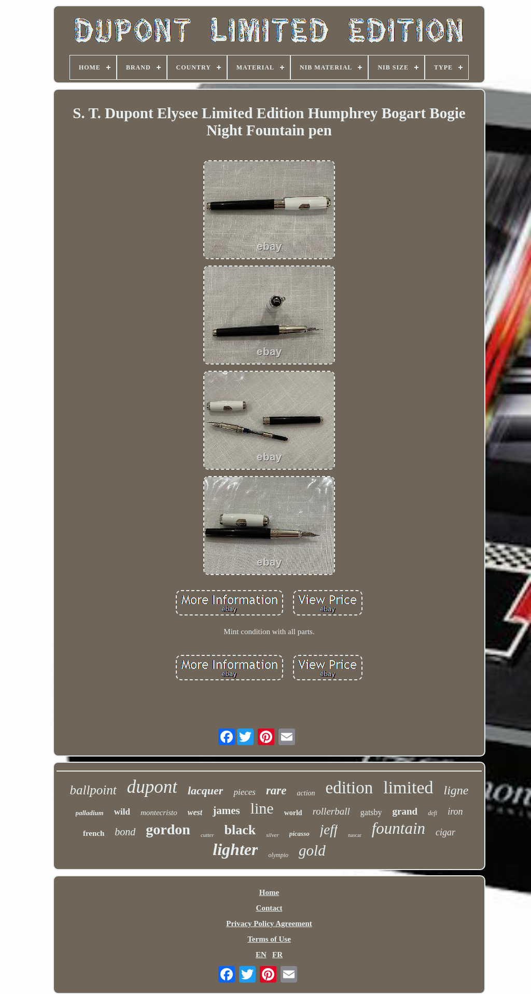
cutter (207, 835)
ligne (456, 790)
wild (122, 812)
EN (261, 954)
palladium (90, 813)
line (262, 808)
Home (269, 892)
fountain (398, 828)
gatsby (371, 812)
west (195, 812)
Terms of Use (269, 939)
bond (125, 831)
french (93, 833)
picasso (299, 833)
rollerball (331, 811)
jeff (329, 829)
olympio (278, 855)
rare (276, 790)
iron (455, 811)
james (226, 810)
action (306, 793)
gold (312, 850)
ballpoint (92, 790)
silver (272, 835)
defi (432, 813)
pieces (244, 792)
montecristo (159, 812)
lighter (235, 849)
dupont (152, 787)
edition (349, 787)
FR (277, 954)
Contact (269, 908)
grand (405, 811)
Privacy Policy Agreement (269, 923)
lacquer (205, 790)
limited (408, 787)
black (240, 829)
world (293, 813)
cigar (445, 832)
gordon (168, 829)
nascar (354, 835)
